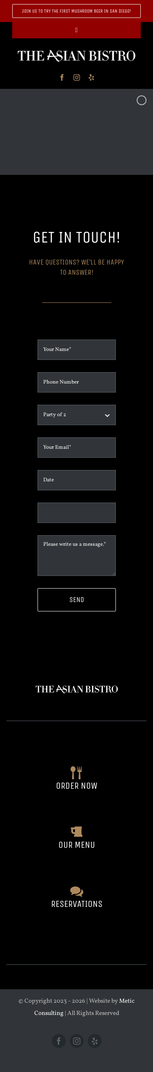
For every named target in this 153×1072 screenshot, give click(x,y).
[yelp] (91, 77)
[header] (76, 49)
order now (77, 785)
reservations (76, 903)
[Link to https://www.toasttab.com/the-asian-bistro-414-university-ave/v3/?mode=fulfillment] (76, 772)
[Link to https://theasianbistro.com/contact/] (76, 891)
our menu (76, 844)
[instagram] (76, 77)
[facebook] (62, 77)
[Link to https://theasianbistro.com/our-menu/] (76, 831)
